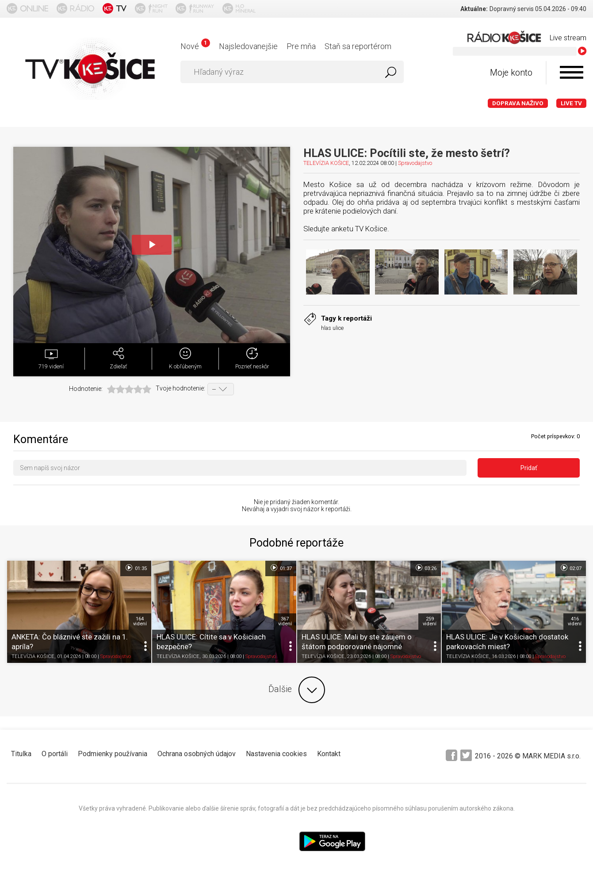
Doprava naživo (517, 103)
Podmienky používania (112, 754)
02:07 (571, 567)
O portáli (55, 754)
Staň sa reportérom (358, 46)
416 (575, 621)
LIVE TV (571, 103)
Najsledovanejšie (248, 46)
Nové (195, 46)
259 (429, 621)
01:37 (280, 567)
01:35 (135, 567)
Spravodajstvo (415, 163)
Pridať (528, 467)
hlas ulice (332, 328)
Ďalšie (296, 690)
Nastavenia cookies (276, 754)
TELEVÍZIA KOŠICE (326, 163)
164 (140, 621)
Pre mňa (301, 46)
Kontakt (328, 754)
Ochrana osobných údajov (196, 754)
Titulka (21, 754)
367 (285, 621)
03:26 (425, 567)
